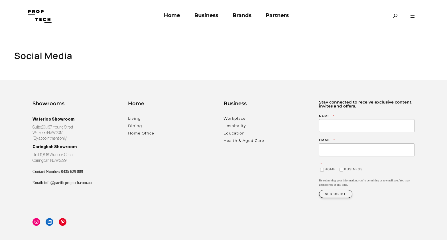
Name (327, 116)
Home (330, 169)
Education (234, 133)
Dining (135, 126)
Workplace (235, 118)
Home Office (141, 133)
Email (327, 140)
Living (134, 118)
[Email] (367, 149)
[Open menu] (412, 15)
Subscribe (335, 194)
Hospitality (235, 126)
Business (353, 169)
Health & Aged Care (244, 140)
